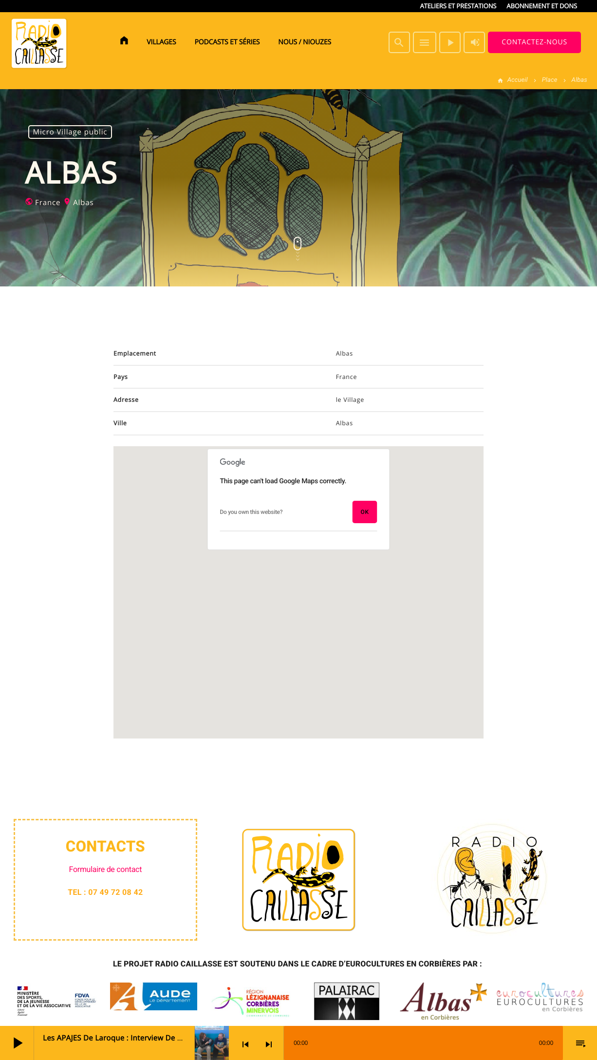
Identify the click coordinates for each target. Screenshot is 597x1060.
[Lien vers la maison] (39, 42)
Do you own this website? (251, 512)
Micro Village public (70, 132)
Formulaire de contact (105, 869)
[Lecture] (450, 42)
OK (364, 512)
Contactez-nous (534, 42)
